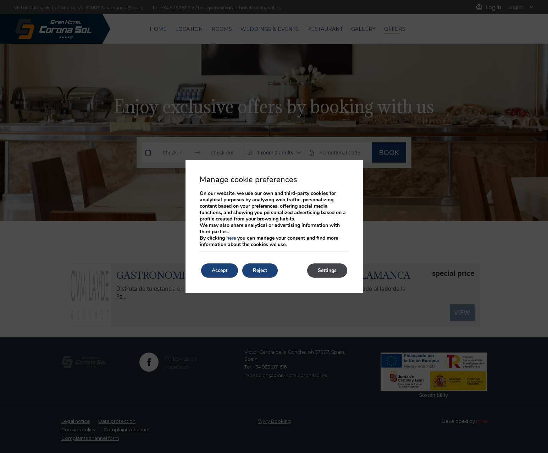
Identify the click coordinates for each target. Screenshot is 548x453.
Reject (260, 270)
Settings (327, 270)
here (231, 238)
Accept (219, 270)
